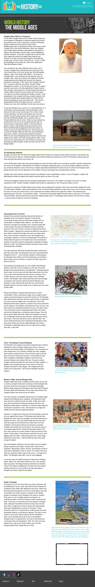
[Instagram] (9, 574)
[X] (14, 574)
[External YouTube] (72, 554)
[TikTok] (18, 574)
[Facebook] (4, 574)
